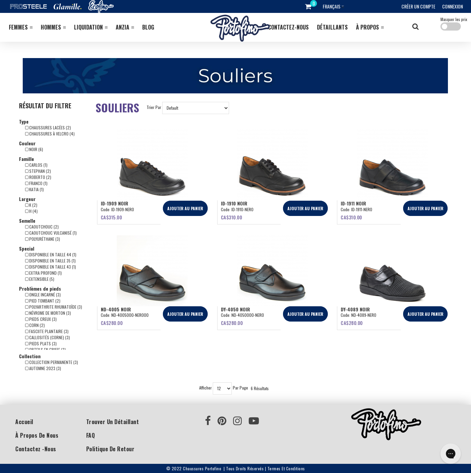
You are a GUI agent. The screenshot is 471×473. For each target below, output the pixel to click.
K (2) (31, 205)
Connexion (452, 6)
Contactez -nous (35, 449)
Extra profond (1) (43, 273)
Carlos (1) (36, 165)
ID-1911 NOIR (353, 203)
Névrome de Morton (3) (48, 313)
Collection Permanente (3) (51, 362)
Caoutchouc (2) (42, 227)
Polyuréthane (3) (42, 239)
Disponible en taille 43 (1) (50, 267)
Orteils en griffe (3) (45, 349)
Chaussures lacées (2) (48, 127)
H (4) (31, 211)
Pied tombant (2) (42, 301)
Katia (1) (34, 189)
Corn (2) (35, 325)
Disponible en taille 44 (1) (50, 254)
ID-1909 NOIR (114, 203)
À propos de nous (36, 435)
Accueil (24, 422)
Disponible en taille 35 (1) (50, 260)
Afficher (205, 388)
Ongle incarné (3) (43, 294)
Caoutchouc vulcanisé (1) (51, 233)
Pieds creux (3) (41, 319)
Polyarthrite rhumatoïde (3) (53, 307)
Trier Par (154, 107)
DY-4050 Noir (235, 309)
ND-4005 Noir (116, 309)
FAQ (90, 435)
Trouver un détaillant (112, 422)
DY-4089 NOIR (355, 309)
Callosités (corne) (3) (47, 337)
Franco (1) (36, 183)
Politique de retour (110, 449)
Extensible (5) (39, 279)
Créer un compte (418, 6)
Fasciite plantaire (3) (47, 331)
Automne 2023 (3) (43, 368)
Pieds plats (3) (41, 343)
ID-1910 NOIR (234, 203)
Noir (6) (34, 149)
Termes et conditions (286, 468)
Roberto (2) (38, 177)
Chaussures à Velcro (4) (50, 134)
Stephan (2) (38, 171)
